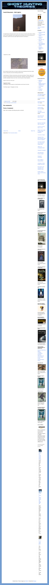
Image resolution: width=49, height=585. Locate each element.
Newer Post (6, 130)
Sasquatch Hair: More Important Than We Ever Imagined (41, 138)
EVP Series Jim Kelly (42, 119)
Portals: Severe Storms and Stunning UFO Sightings (40, 498)
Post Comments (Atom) (12, 132)
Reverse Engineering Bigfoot (41, 47)
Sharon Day (41, 20)
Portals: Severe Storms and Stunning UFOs (42, 172)
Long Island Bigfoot (41, 98)
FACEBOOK (41, 86)
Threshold (40, 42)
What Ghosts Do (41, 355)
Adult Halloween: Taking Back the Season (42, 44)
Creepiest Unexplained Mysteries (40, 353)
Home (19, 130)
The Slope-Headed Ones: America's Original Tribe (41, 143)
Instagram (40, 89)
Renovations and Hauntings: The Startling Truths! (41, 168)
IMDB (40, 87)
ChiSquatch (40, 105)
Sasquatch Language (42, 150)
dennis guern (8, 102)
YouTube (40, 90)
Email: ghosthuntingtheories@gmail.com (42, 83)
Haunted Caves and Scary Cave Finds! (40, 456)
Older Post (33, 130)
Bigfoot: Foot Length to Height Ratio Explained (41, 131)
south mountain (13, 102)
